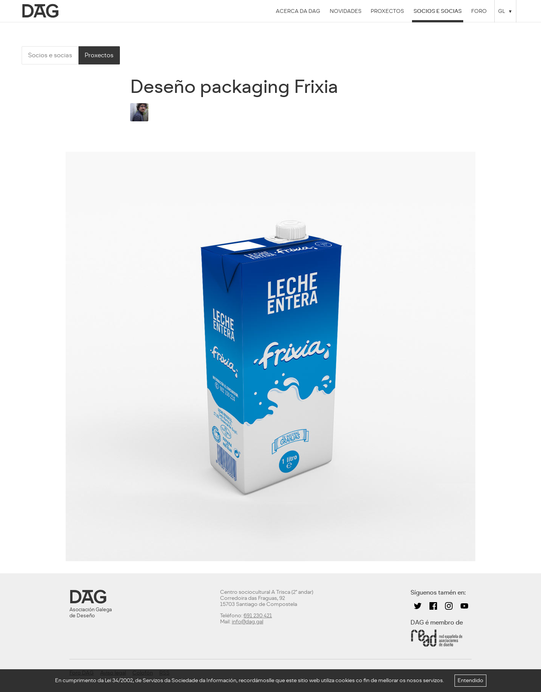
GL (501, 11)
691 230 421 (258, 615)
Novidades (346, 11)
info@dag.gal (247, 621)
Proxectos (387, 11)
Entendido (470, 680)
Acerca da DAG (298, 11)
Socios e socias (438, 11)
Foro (479, 11)
